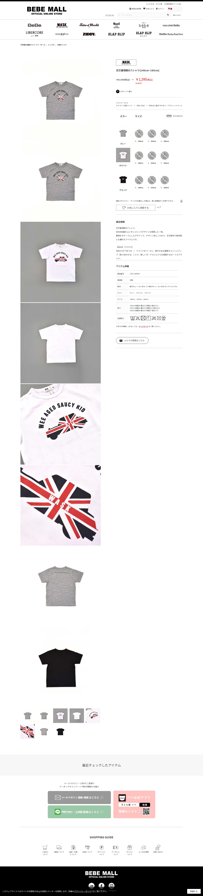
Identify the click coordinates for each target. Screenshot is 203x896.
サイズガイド (143, 326)
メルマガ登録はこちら (134, 340)
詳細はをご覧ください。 (88, 891)
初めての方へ (177, 15)
